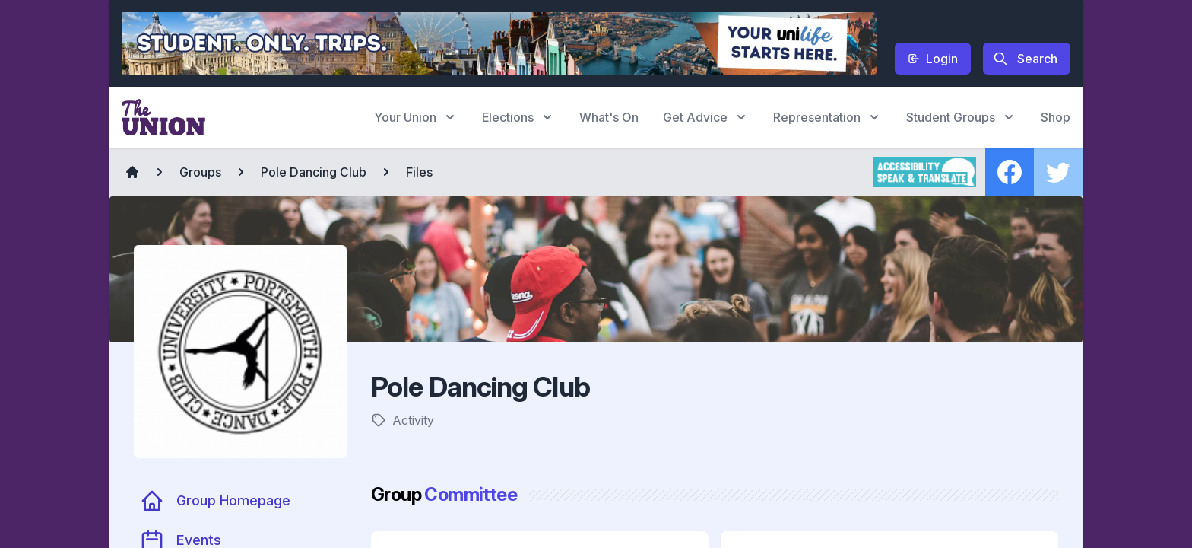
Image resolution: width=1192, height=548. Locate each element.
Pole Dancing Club (313, 172)
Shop (1055, 117)
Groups (200, 172)
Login (933, 58)
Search (1025, 58)
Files (419, 172)
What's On (609, 117)
